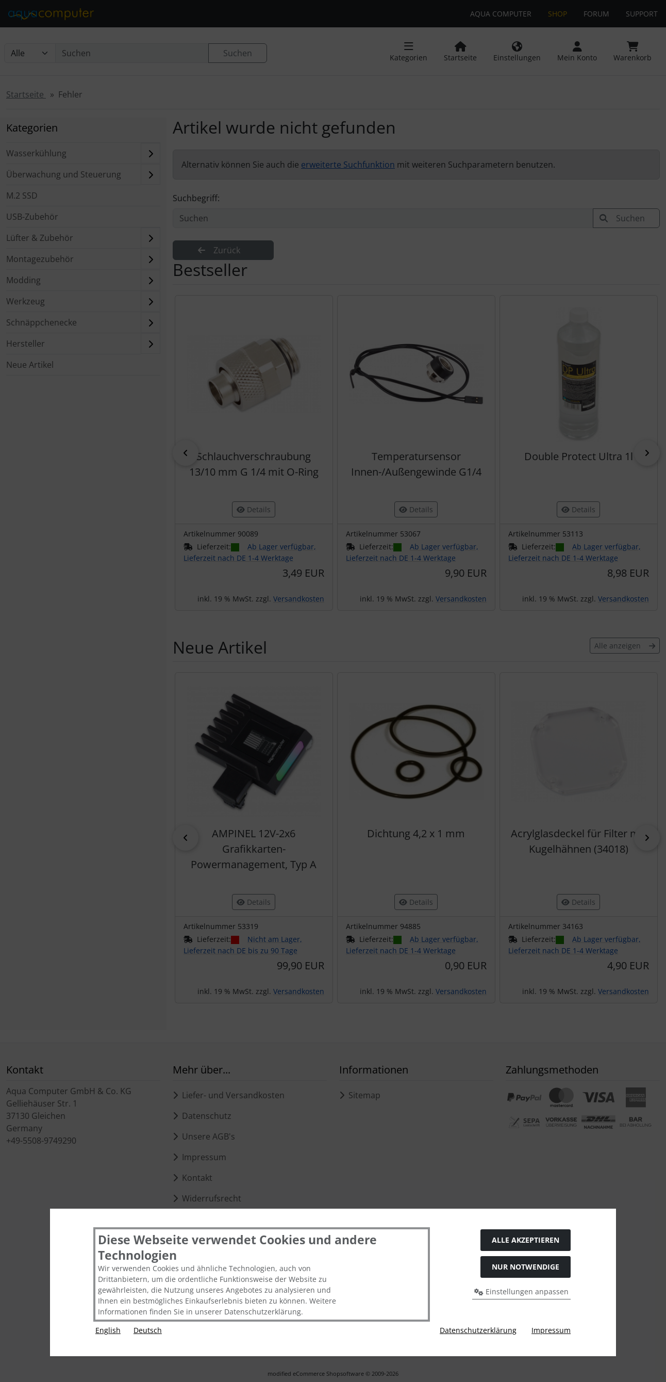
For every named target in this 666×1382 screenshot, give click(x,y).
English (108, 1330)
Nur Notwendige (525, 1267)
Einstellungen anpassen (521, 1291)
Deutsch (148, 1330)
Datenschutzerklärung (478, 1330)
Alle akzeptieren (525, 1240)
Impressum (551, 1330)
